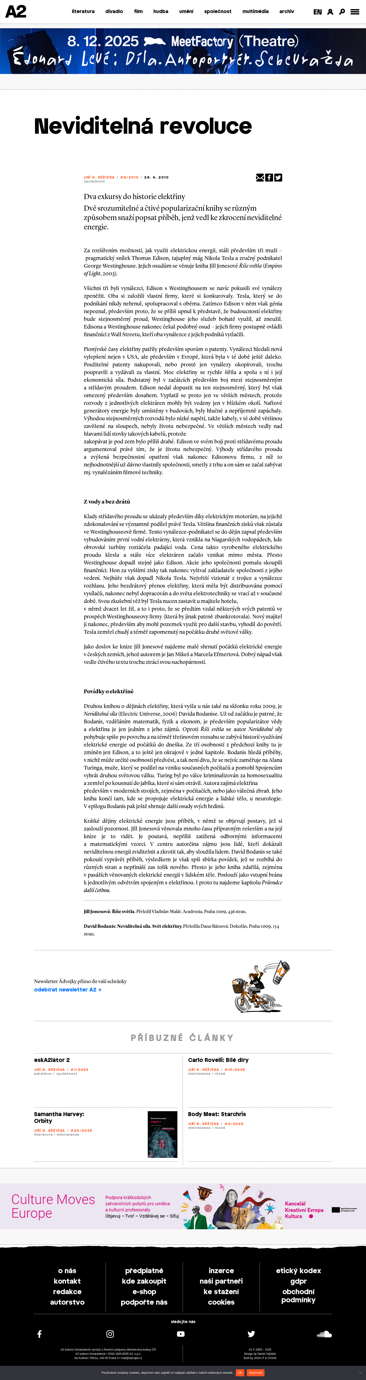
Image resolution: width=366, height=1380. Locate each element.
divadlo (114, 12)
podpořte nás (144, 1302)
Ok (240, 1372)
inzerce (221, 1271)
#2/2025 (234, 1124)
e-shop (144, 1292)
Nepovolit (255, 1372)
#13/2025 (235, 1070)
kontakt (67, 1281)
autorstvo (67, 1302)
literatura (83, 12)
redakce (67, 1292)
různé (220, 1074)
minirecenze (199, 1074)
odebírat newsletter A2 (67, 990)
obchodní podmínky (299, 1296)
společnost (218, 12)
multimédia (256, 12)
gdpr (298, 1281)
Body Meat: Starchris (217, 1114)
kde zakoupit (144, 1281)
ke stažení (221, 1292)
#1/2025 (79, 1070)
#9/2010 (129, 178)
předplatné (144, 1271)
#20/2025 (81, 1131)
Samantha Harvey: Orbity (59, 1118)
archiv (286, 12)
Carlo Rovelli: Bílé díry (218, 1060)
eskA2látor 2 (52, 1060)
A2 (15, 12)
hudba (160, 12)
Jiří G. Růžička (99, 178)
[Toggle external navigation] (355, 11)
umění (186, 12)
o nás (67, 1271)
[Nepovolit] (360, 1372)
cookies (221, 1302)
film (138, 12)
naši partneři (221, 1281)
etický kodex (298, 1271)
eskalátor (43, 1074)
